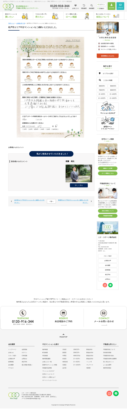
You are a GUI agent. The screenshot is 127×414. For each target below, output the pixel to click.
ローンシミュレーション (49, 380)
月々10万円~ (113, 94)
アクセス (11, 368)
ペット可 (89, 362)
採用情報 (107, 270)
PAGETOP (63, 337)
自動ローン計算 (107, 168)
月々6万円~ (76, 358)
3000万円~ (102, 86)
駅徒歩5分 (89, 349)
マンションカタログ (48, 371)
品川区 (64, 368)
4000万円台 (76, 355)
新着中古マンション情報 (49, 365)
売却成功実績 (107, 352)
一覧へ (51, 201)
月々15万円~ (102, 98)
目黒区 (64, 365)
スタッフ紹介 (108, 256)
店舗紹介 (101, 8)
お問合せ (107, 279)
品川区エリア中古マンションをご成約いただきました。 (29, 201)
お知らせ (11, 352)
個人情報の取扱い (27, 365)
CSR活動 (24, 355)
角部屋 (88, 368)
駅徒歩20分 (89, 358)
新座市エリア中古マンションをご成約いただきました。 (73, 201)
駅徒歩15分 (89, 355)
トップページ (12, 349)
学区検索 (45, 355)
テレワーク (89, 365)
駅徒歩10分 (89, 352)
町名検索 (45, 352)
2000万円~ (76, 352)
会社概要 (107, 265)
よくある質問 (107, 365)
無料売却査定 (107, 368)
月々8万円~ (102, 94)
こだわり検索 (105, 80)
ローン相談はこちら (108, 173)
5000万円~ (113, 86)
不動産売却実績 (107, 216)
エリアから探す (106, 73)
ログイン (101, 4)
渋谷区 (64, 349)
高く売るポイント (108, 362)
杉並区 (64, 358)
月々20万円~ (113, 98)
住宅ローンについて (48, 374)
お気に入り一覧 (47, 362)
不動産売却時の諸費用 (110, 358)
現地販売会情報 (47, 368)
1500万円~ (76, 349)
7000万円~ (102, 90)
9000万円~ (113, 90)
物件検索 (45, 349)
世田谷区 (65, 362)
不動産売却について (109, 349)
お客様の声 (107, 260)
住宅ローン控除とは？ (49, 377)
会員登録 (24, 349)
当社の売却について (108, 211)
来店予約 (107, 274)
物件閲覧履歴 (46, 358)
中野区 (64, 355)
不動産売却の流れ (108, 355)
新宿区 (64, 352)
